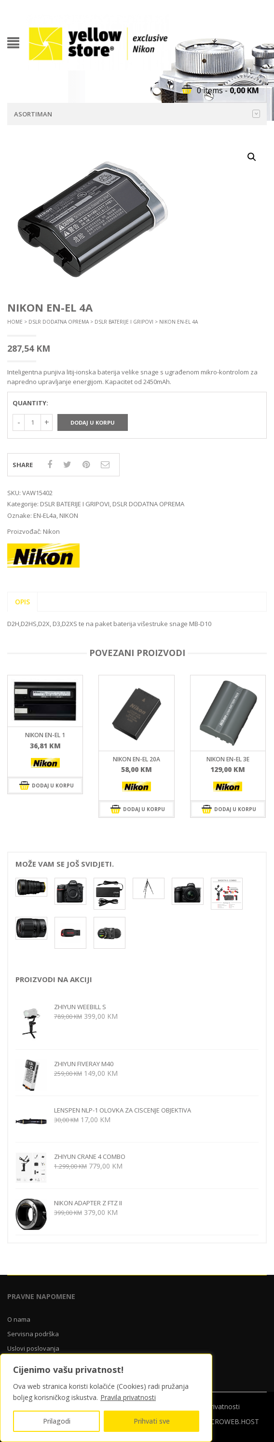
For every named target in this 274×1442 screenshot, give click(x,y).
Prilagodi (56, 1421)
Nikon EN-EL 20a (136, 759)
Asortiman (137, 114)
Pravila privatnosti (128, 1397)
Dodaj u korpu (92, 422)
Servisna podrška (33, 1333)
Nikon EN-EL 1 (45, 735)
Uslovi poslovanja (33, 1348)
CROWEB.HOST (234, 1421)
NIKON (68, 515)
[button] (251, 157)
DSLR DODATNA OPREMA (58, 321)
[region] (106, 1398)
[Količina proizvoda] (32, 422)
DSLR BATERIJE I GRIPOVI (124, 321)
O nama (18, 1319)
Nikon (51, 531)
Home (15, 321)
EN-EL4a (44, 515)
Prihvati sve (152, 1421)
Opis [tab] (22, 601)
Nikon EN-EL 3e (227, 759)
